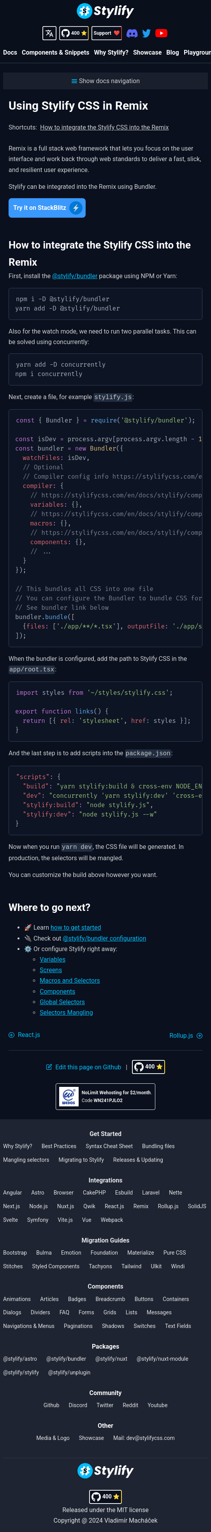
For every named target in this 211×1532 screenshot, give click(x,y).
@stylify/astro (20, 1356)
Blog (172, 52)
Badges (77, 1296)
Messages (159, 1309)
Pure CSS (175, 1249)
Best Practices (59, 1143)
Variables (52, 956)
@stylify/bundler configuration (104, 935)
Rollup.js (168, 1203)
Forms (86, 1309)
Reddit (130, 1402)
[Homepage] (105, 12)
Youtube (157, 1402)
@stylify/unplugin (69, 1369)
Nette (175, 1189)
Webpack (112, 1217)
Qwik (89, 1203)
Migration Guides (105, 1237)
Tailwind (131, 1263)
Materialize (140, 1249)
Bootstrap (15, 1249)
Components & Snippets (55, 52)
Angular (12, 1189)
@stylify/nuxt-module (162, 1356)
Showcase (147, 52)
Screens (51, 967)
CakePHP (94, 1189)
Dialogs (12, 1309)
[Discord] (132, 33)
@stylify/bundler (74, 276)
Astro (37, 1189)
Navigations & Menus (29, 1323)
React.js (114, 1203)
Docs (10, 52)
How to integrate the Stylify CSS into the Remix (104, 127)
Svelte (10, 1217)
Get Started (105, 1130)
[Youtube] (161, 33)
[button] (105, 81)
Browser (64, 1189)
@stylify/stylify (21, 1369)
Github (52, 1402)
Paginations (78, 1323)
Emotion (71, 1249)
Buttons (144, 1296)
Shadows (113, 1323)
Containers (176, 1296)
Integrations (106, 1177)
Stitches (13, 1263)
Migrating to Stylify (81, 1157)
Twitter (105, 1402)
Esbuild (124, 1189)
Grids (110, 1309)
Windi (178, 1263)
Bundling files (158, 1143)
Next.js (11, 1203)
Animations (17, 1296)
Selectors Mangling (66, 1009)
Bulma (44, 1249)
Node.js (38, 1203)
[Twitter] (146, 33)
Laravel (151, 1189)
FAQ (64, 1309)
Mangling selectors (26, 1157)
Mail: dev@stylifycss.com (144, 1435)
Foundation (104, 1249)
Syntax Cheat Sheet (109, 1143)
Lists (131, 1309)
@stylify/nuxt (111, 1356)
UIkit (156, 1263)
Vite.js (65, 1217)
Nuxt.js (65, 1203)
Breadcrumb (110, 1296)
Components (57, 988)
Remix (141, 1203)
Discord (78, 1402)
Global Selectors (62, 999)
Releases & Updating (138, 1157)
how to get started (76, 924)
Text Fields (178, 1323)
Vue (86, 1217)
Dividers (40, 1309)
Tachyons (100, 1263)
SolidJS (197, 1203)
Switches (145, 1323)
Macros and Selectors (70, 977)
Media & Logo (53, 1435)
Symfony (37, 1217)
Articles (49, 1296)
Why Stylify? (111, 52)
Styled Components (56, 1263)
